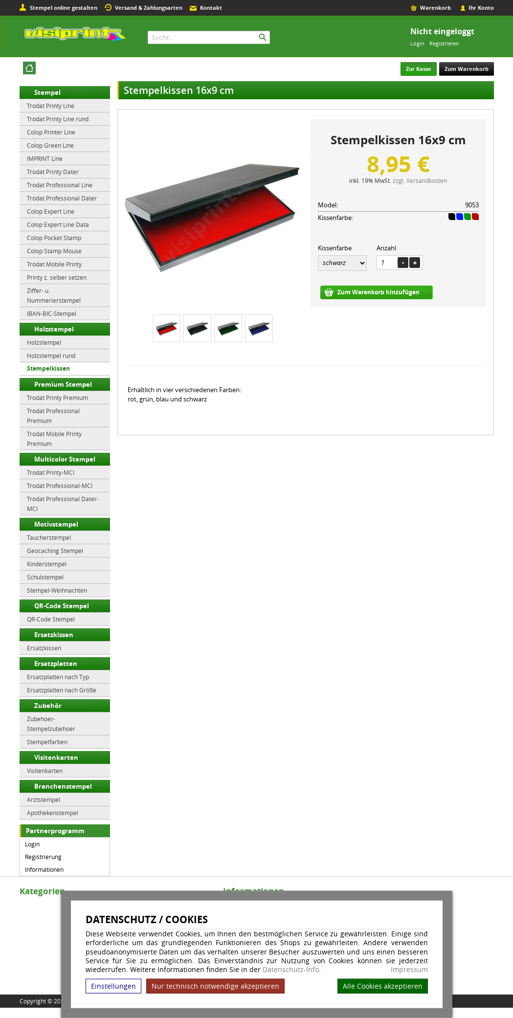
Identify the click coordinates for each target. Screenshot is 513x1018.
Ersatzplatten (55, 663)
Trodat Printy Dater (53, 172)
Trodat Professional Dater (62, 198)
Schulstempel (45, 577)
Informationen (44, 869)
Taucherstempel (49, 537)
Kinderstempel (47, 564)
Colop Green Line (50, 145)
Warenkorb (435, 7)
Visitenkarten (56, 757)
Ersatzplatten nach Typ (58, 677)
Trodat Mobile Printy (54, 264)
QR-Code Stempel (61, 605)
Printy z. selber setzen (57, 277)
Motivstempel (56, 524)
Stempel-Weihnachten (57, 590)
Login (417, 43)
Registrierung (43, 857)
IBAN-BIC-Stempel (51, 313)
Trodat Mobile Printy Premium (54, 438)
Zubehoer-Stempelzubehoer (51, 723)
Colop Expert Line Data (58, 224)
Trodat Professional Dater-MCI (63, 503)
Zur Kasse (418, 68)
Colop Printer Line (51, 132)
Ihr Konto (481, 7)
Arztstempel (43, 799)
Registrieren (444, 43)
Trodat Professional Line (59, 185)
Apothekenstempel (52, 813)
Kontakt (211, 7)
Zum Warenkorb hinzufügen (378, 292)
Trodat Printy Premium (57, 397)
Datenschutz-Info (291, 969)
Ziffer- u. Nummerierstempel (54, 295)
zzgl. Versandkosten (420, 180)
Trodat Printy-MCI (50, 472)
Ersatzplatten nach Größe (61, 690)
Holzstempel (54, 329)
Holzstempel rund (51, 355)
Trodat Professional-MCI (59, 485)
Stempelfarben (47, 742)
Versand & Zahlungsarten (148, 7)
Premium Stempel (63, 384)
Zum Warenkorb (467, 68)
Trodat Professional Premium (53, 415)
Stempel (47, 92)
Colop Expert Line (50, 211)
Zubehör (48, 705)
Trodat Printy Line (50, 106)
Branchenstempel (63, 786)
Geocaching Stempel (55, 550)
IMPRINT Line (45, 158)
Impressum (409, 969)
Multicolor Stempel (64, 459)
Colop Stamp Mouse (54, 251)
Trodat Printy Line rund (58, 119)
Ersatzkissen (53, 634)
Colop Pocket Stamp (54, 238)
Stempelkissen (48, 368)
